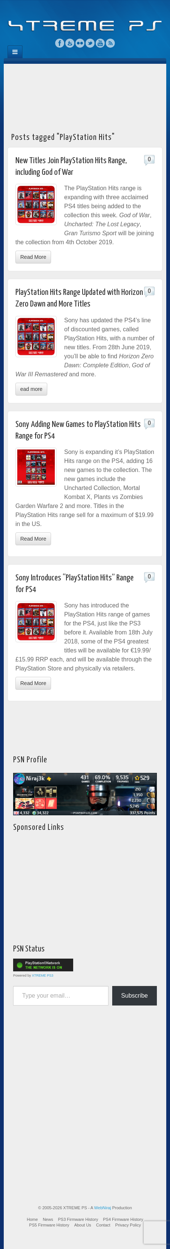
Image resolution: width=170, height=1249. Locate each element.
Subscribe (134, 995)
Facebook (60, 43)
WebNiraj (102, 1207)
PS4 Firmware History (123, 1219)
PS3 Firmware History (78, 1219)
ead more (31, 389)
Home (32, 1219)
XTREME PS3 (42, 975)
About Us (82, 1225)
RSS (110, 43)
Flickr (80, 43)
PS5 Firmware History (49, 1225)
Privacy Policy (128, 1225)
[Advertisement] (85, 96)
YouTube (100, 43)
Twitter (90, 43)
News (48, 1219)
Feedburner (70, 43)
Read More (33, 257)
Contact (103, 1225)
